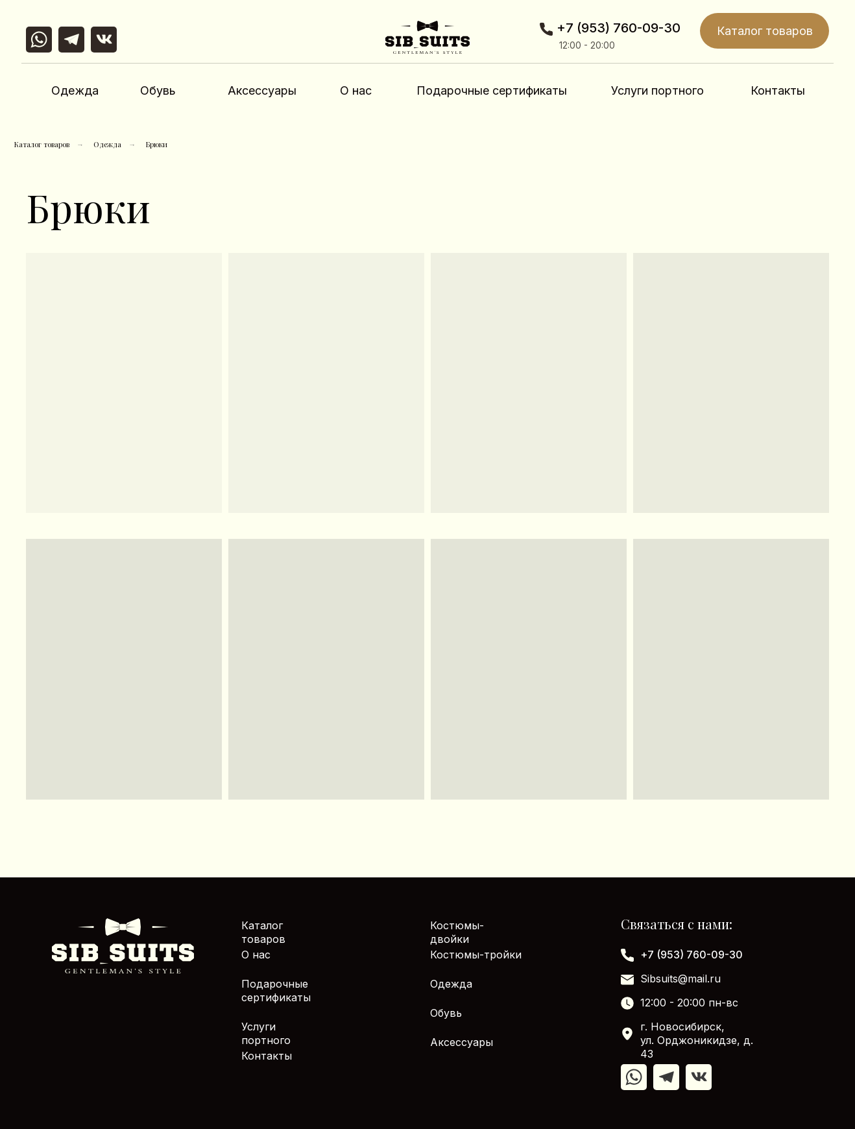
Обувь (158, 90)
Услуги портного (657, 90)
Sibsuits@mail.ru (680, 978)
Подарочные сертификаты (491, 90)
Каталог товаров (765, 31)
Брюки (156, 144)
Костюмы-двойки (457, 932)
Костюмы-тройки (476, 954)
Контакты (778, 90)
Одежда (75, 90)
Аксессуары (262, 90)
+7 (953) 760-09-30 (618, 28)
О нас (356, 90)
